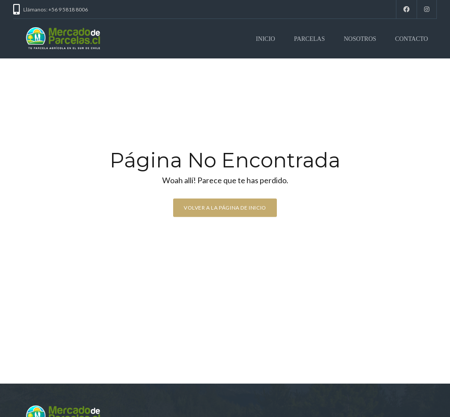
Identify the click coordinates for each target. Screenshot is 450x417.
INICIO (265, 39)
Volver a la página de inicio (225, 207)
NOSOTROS (360, 39)
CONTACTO (411, 39)
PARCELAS (309, 39)
